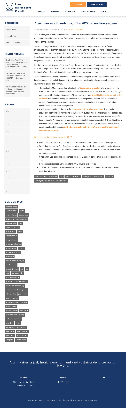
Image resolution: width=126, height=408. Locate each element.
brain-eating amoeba (89, 88)
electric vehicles (11, 236)
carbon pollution (11, 215)
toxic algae (39, 181)
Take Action (97, 5)
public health (22, 294)
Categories (11, 23)
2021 (7, 144)
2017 (7, 171)
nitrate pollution (21, 281)
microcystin (87, 176)
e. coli (62, 176)
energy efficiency (11, 240)
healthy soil (10, 256)
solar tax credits (11, 315)
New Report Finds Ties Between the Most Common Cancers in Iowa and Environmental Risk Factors (16, 63)
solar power (24, 311)
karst (7, 273)
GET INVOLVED (70, 12)
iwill (22, 269)
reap (7, 298)
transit (18, 323)
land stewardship (17, 273)
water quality (49, 181)
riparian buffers (11, 306)
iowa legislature (11, 265)
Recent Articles (14, 53)
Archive (9, 104)
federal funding (11, 248)
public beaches (98, 176)
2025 (7, 118)
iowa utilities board (12, 269)
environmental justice (13, 244)
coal (20, 223)
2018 (7, 164)
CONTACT (104, 12)
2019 (7, 158)
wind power (9, 340)
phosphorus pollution (13, 290)
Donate (78, 5)
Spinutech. (94, 400)
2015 (7, 184)
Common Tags (14, 201)
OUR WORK (55, 12)
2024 (7, 124)
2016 (7, 178)
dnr (18, 227)
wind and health (22, 335)
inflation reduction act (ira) (15, 261)
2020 (7, 151)
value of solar (21, 327)
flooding (21, 248)
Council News (11, 29)
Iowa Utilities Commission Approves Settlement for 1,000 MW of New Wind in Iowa (15, 77)
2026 (7, 111)
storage (21, 315)
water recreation (61, 181)
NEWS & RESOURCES (88, 12)
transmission (10, 327)
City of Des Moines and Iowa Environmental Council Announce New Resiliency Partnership (16, 90)
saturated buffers (12, 311)
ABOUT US (41, 12)
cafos (22, 211)
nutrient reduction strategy (15, 286)
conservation (10, 227)
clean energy (23, 215)
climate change (11, 223)
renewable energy (12, 302)
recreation (109, 176)
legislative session (12, 277)
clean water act (21, 219)
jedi (27, 269)
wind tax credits (21, 340)
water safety (10, 335)
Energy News (11, 36)
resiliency (23, 302)
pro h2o (24, 290)
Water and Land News (74, 29)
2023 (7, 131)
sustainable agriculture (14, 319)
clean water (53, 176)
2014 (7, 191)
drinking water (10, 231)
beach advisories (41, 176)
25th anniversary (11, 207)
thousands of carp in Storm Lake (88, 109)
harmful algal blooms (73, 176)
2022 (7, 138)
